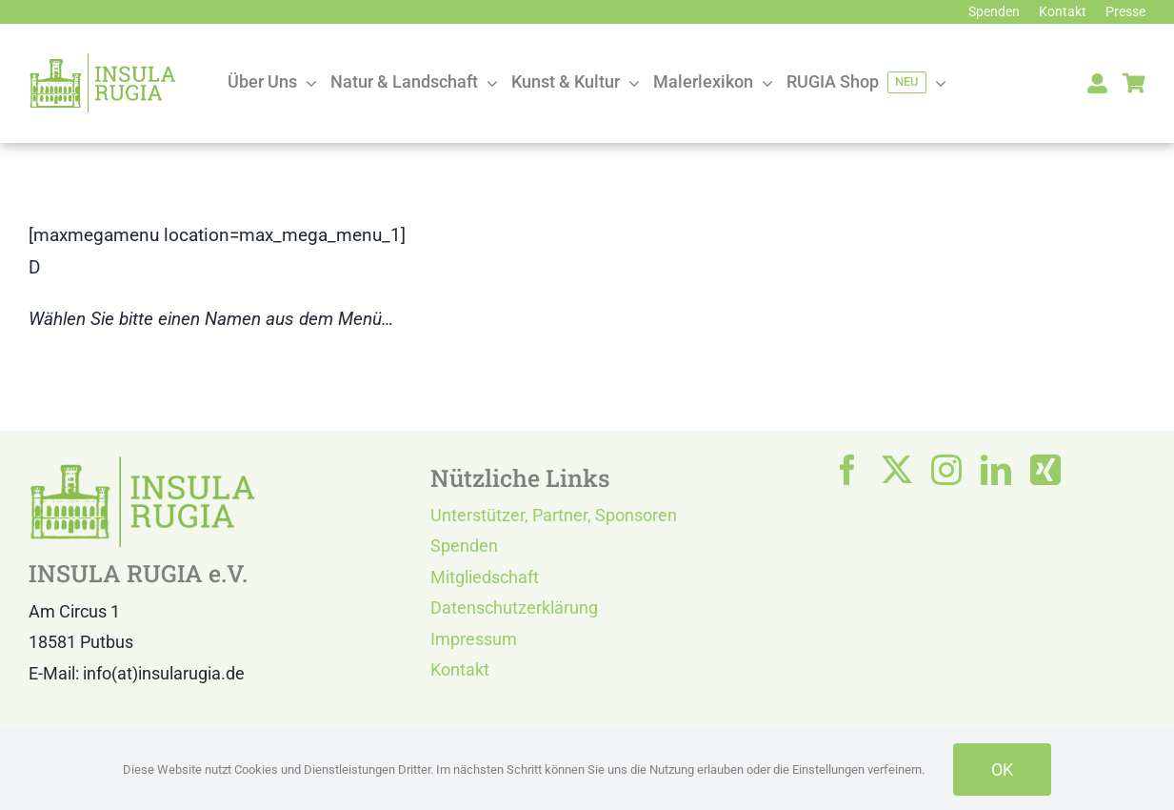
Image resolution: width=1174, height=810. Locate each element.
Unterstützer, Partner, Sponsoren (553, 515)
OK (1002, 769)
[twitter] (897, 470)
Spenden (464, 546)
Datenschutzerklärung (514, 607)
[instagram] (946, 470)
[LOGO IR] (103, 61)
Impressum (473, 639)
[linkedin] (996, 470)
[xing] (1045, 470)
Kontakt (459, 669)
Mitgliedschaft (484, 577)
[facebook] (847, 470)
